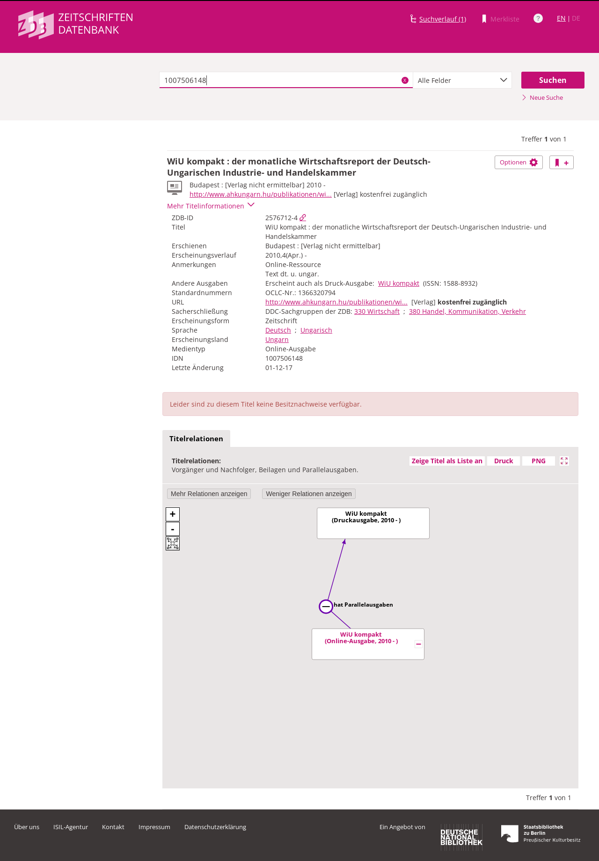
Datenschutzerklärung (215, 827)
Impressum (154, 827)
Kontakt (113, 827)
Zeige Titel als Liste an (447, 460)
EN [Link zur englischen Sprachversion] (561, 18)
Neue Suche (542, 97)
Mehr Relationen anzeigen (209, 493)
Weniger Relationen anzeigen (308, 493)
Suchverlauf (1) (442, 19)
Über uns (26, 827)
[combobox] (462, 80)
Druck (503, 460)
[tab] (196, 439)
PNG (539, 460)
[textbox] (286, 80)
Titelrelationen (196, 438)
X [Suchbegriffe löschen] (404, 80)
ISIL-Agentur (70, 827)
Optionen (519, 162)
